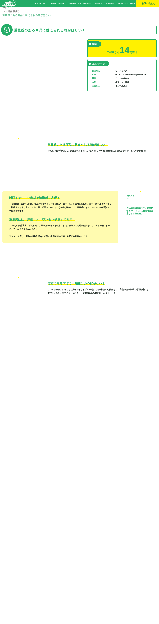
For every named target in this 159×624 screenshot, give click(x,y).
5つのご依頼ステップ (85, 3)
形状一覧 (61, 3)
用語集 (132, 3)
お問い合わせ (38, 590)
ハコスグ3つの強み (49, 3)
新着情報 (38, 3)
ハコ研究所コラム (122, 3)
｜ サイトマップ (83, 601)
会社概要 (73, 601)
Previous (3, 74)
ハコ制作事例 (71, 3)
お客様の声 (98, 3)
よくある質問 (109, 3)
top (4, 14)
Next (78, 74)
